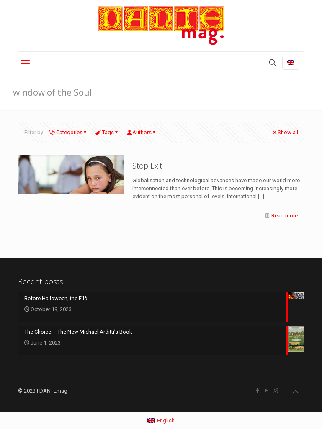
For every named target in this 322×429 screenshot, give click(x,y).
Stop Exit (147, 166)
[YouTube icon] (266, 390)
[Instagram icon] (275, 390)
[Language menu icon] (290, 63)
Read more (284, 215)
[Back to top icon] (295, 392)
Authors (142, 132)
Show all (285, 132)
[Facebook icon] (258, 390)
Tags (107, 132)
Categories (68, 132)
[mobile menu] (25, 63)
